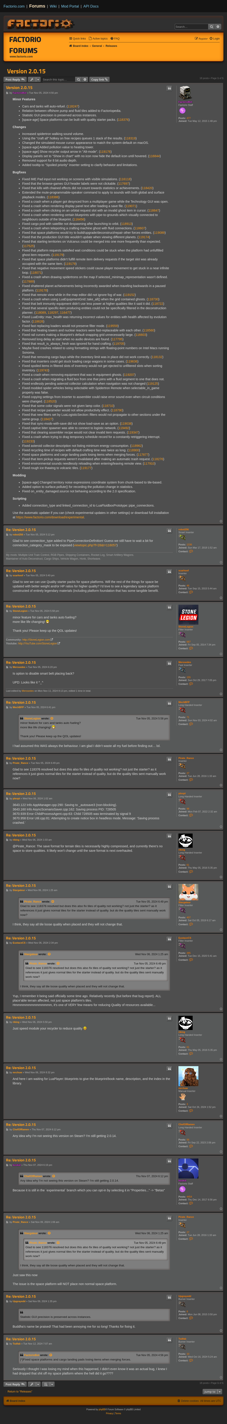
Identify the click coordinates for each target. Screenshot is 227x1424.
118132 (157, 357)
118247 (73, 106)
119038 (126, 423)
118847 (154, 210)
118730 (153, 299)
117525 (28, 246)
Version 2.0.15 (26, 71)
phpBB (102, 1409)
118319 (130, 138)
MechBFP (184, 702)
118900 (133, 450)
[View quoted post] (52, 718)
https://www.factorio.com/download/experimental (50, 517)
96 (188, 808)
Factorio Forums (25, 45)
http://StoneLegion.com (36, 639)
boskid (182, 1180)
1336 (189, 544)
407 (189, 917)
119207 (129, 374)
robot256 (183, 529)
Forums (37, 6)
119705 (119, 343)
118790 (117, 410)
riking (181, 849)
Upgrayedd (184, 1296)
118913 (126, 224)
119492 (124, 428)
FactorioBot (185, 102)
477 (189, 118)
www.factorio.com (21, 56)
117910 (149, 463)
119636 (132, 361)
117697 (123, 183)
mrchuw (183, 1088)
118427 (47, 419)
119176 (105, 151)
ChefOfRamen (186, 1124)
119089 (159, 232)
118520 (50, 401)
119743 (43, 370)
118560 (148, 330)
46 (188, 585)
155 (189, 677)
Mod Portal (70, 6)
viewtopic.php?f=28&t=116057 (95, 545)
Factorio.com (14, 6)
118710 (108, 406)
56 (188, 1139)
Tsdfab (182, 1338)
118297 (53, 312)
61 (188, 865)
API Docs (91, 6)
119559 (112, 326)
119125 (152, 383)
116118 (125, 179)
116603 (140, 335)
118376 (123, 119)
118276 (158, 459)
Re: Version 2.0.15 (21, 529)
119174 (144, 237)
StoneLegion (185, 626)
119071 (130, 206)
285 (189, 953)
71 (188, 717)
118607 (140, 228)
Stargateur (184, 902)
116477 (65, 312)
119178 (41, 290)
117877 (143, 454)
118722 (158, 303)
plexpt (182, 793)
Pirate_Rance (186, 758)
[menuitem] (98, 39)
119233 (28, 441)
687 (189, 641)
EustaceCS (184, 938)
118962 (136, 446)
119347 (133, 432)
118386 (53, 197)
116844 (154, 156)
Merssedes (184, 662)
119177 (86, 468)
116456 (79, 219)
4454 (189, 1196)
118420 (147, 188)
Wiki (53, 6)
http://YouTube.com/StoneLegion (37, 643)
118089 (40, 312)
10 (188, 1354)
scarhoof (183, 570)
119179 (58, 255)
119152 (129, 295)
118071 (36, 272)
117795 (117, 339)
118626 (38, 321)
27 (188, 773)
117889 (28, 281)
